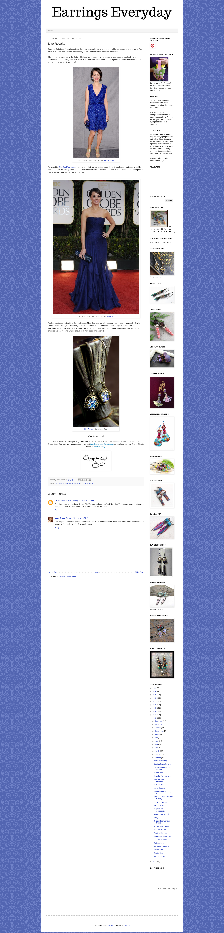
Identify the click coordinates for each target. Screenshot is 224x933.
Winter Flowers (160, 806)
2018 (155, 699)
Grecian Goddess (160, 841)
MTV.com (110, 316)
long (78, 483)
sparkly (91, 483)
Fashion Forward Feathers (160, 781)
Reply (57, 510)
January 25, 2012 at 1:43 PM (77, 518)
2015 (155, 709)
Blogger (127, 926)
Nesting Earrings (160, 834)
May (156, 745)
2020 (155, 692)
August (157, 735)
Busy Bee (157, 819)
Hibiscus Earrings (160, 761)
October (158, 729)
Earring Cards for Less (162, 765)
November (159, 725)
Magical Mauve (160, 831)
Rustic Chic (158, 854)
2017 (155, 702)
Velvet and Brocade (161, 847)
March (157, 752)
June (157, 742)
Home (50, 31)
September (159, 732)
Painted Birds (159, 844)
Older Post (139, 572)
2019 (155, 696)
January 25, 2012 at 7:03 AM (83, 501)
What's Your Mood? (161, 815)
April (156, 749)
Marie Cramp (60, 518)
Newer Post (53, 572)
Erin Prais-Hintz (60, 483)
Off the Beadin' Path (63, 501)
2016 (155, 706)
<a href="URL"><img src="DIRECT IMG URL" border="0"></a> (164, 231)
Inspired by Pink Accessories (160, 811)
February (158, 755)
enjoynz (111, 926)
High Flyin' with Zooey (162, 837)
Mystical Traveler (160, 803)
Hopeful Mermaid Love (162, 777)
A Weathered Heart (161, 827)
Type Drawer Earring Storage (162, 769)
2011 (155, 862)
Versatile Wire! (159, 789)
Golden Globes (71, 483)
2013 (155, 716)
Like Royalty (158, 786)
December (159, 722)
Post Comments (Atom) (67, 576)
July (156, 738)
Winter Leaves (159, 857)
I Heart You (158, 774)
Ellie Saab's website (67, 167)
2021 (155, 689)
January (158, 759)
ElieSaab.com (109, 160)
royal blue (84, 483)
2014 (155, 712)
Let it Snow (158, 851)
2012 (155, 719)
